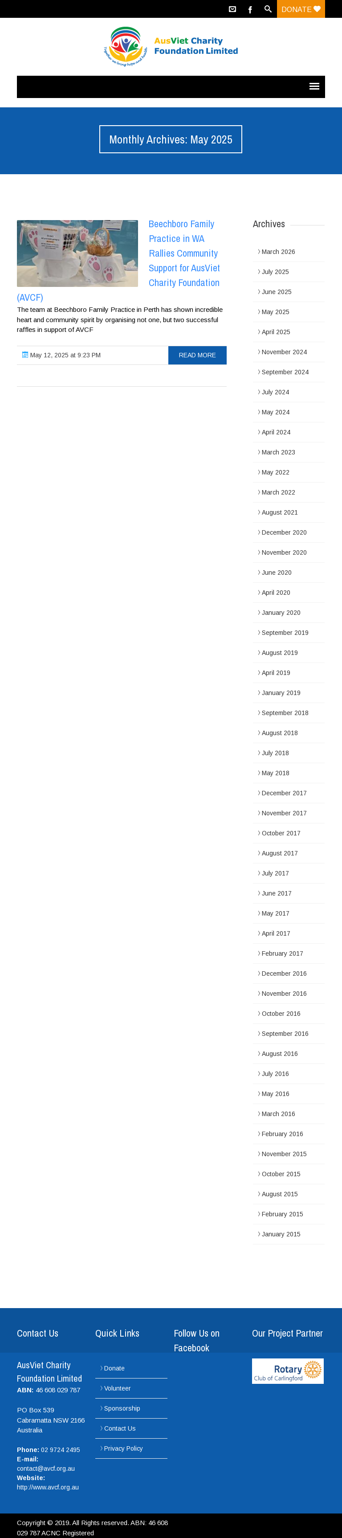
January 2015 (281, 1234)
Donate (301, 9)
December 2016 (284, 973)
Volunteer (117, 1388)
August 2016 (280, 1053)
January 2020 (281, 612)
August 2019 (280, 652)
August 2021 (280, 512)
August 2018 (280, 732)
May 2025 (275, 311)
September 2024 (285, 372)
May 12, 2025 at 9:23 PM (61, 355)
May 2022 (275, 472)
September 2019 (285, 632)
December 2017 (284, 793)
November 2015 (284, 1154)
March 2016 (278, 1113)
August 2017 (280, 853)
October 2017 (281, 833)
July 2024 (275, 392)
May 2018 (275, 773)
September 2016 (285, 1033)
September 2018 (285, 712)
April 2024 (276, 432)
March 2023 (278, 452)
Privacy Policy (123, 1448)
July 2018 (275, 753)
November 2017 (284, 813)
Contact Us (120, 1428)
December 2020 (284, 532)
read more (197, 355)
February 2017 (282, 953)
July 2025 (275, 271)
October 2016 (281, 1013)
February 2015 (282, 1214)
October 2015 (281, 1174)
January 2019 (281, 692)
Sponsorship (122, 1408)
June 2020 (277, 572)
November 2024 (284, 352)
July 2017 (275, 873)
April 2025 (276, 331)
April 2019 (276, 672)
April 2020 (276, 592)
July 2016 (275, 1073)
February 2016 (282, 1133)
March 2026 (278, 251)
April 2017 (276, 933)
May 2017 (275, 913)
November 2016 (284, 993)
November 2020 (284, 552)
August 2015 (280, 1194)
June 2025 (277, 291)
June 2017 (277, 893)
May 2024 (275, 412)
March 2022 (278, 492)
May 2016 (275, 1093)
